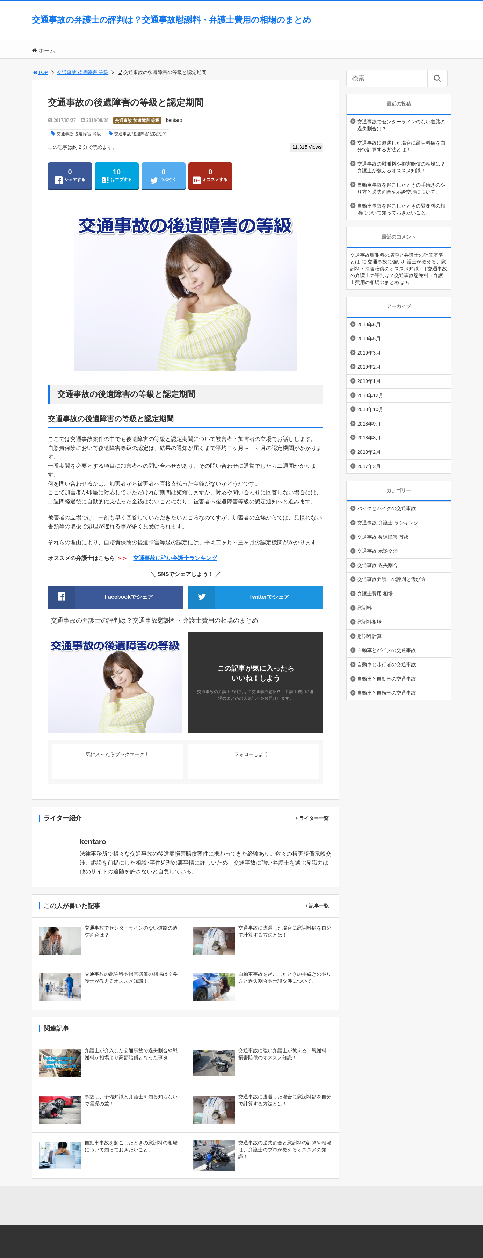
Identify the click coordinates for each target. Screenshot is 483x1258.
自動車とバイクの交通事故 (386, 650)
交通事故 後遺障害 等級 (83, 72)
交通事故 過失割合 (377, 565)
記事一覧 (319, 906)
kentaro (174, 120)
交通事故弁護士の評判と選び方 (391, 579)
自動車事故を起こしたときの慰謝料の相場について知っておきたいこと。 (401, 209)
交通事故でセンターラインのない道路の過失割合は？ (401, 125)
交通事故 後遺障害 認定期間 (140, 133)
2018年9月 (369, 424)
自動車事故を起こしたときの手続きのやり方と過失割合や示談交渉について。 (401, 188)
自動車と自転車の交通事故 (386, 693)
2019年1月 (369, 381)
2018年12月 (370, 395)
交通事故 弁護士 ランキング (388, 522)
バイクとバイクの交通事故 (386, 508)
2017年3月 (369, 466)
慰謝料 (364, 608)
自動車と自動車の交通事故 (386, 679)
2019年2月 (369, 367)
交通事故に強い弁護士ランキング (175, 558)
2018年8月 (369, 438)
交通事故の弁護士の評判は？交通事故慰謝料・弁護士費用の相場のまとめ (171, 19)
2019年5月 (369, 338)
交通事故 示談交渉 (377, 551)
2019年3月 (369, 353)
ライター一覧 (314, 818)
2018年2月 (369, 452)
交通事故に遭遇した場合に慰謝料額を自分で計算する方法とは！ (401, 146)
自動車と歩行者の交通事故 (386, 664)
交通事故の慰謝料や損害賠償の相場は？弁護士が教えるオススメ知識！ (401, 167)
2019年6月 (369, 324)
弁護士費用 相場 (375, 593)
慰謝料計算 (369, 636)
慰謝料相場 (369, 622)
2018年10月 (370, 409)
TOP (40, 72)
